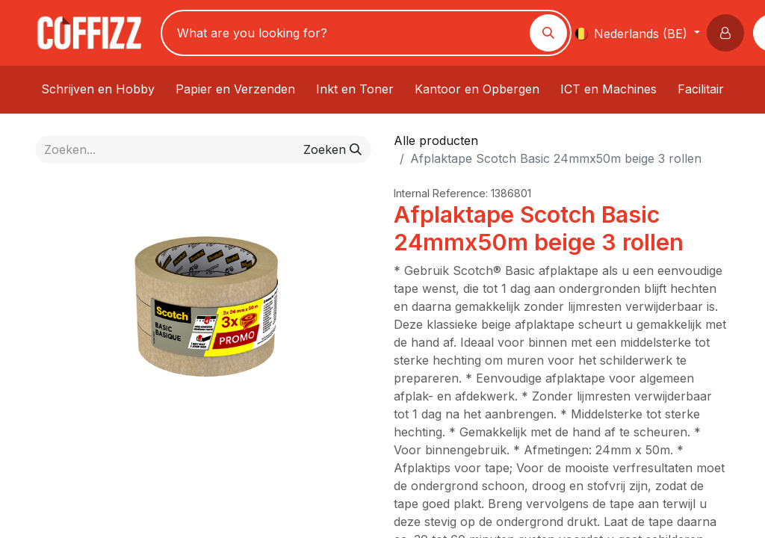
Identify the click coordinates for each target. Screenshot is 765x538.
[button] (728, 33)
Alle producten (436, 140)
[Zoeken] (548, 33)
